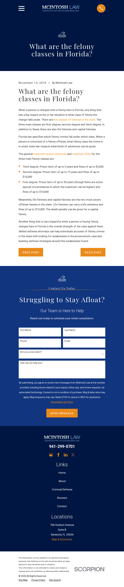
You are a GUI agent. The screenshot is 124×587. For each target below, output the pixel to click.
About (62, 481)
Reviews (62, 497)
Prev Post (31, 252)
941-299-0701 (62, 446)
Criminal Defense (62, 489)
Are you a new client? (31, 352)
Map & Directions (62, 539)
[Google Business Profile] (51, 455)
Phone (23, 341)
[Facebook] (58, 455)
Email (67, 341)
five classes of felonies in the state (74, 119)
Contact (62, 506)
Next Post (93, 252)
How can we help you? (31, 363)
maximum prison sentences (50, 154)
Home (62, 472)
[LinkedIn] (65, 455)
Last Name (69, 330)
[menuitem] (23, 580)
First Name (25, 330)
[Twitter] (73, 455)
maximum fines (81, 154)
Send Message (61, 413)
